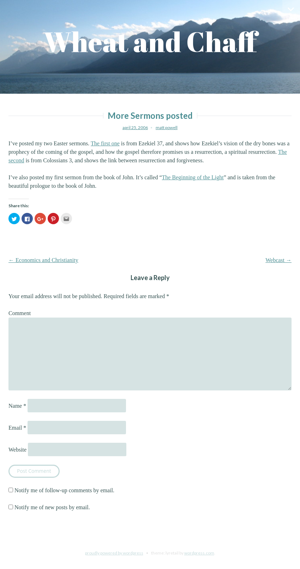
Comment (19, 313)
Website (17, 450)
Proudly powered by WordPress (114, 553)
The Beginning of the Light (193, 177)
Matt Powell (167, 127)
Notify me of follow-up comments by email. (64, 490)
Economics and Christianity (43, 260)
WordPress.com (199, 553)
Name (17, 406)
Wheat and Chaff (150, 41)
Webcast (278, 260)
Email (17, 428)
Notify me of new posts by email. (52, 507)
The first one (105, 143)
